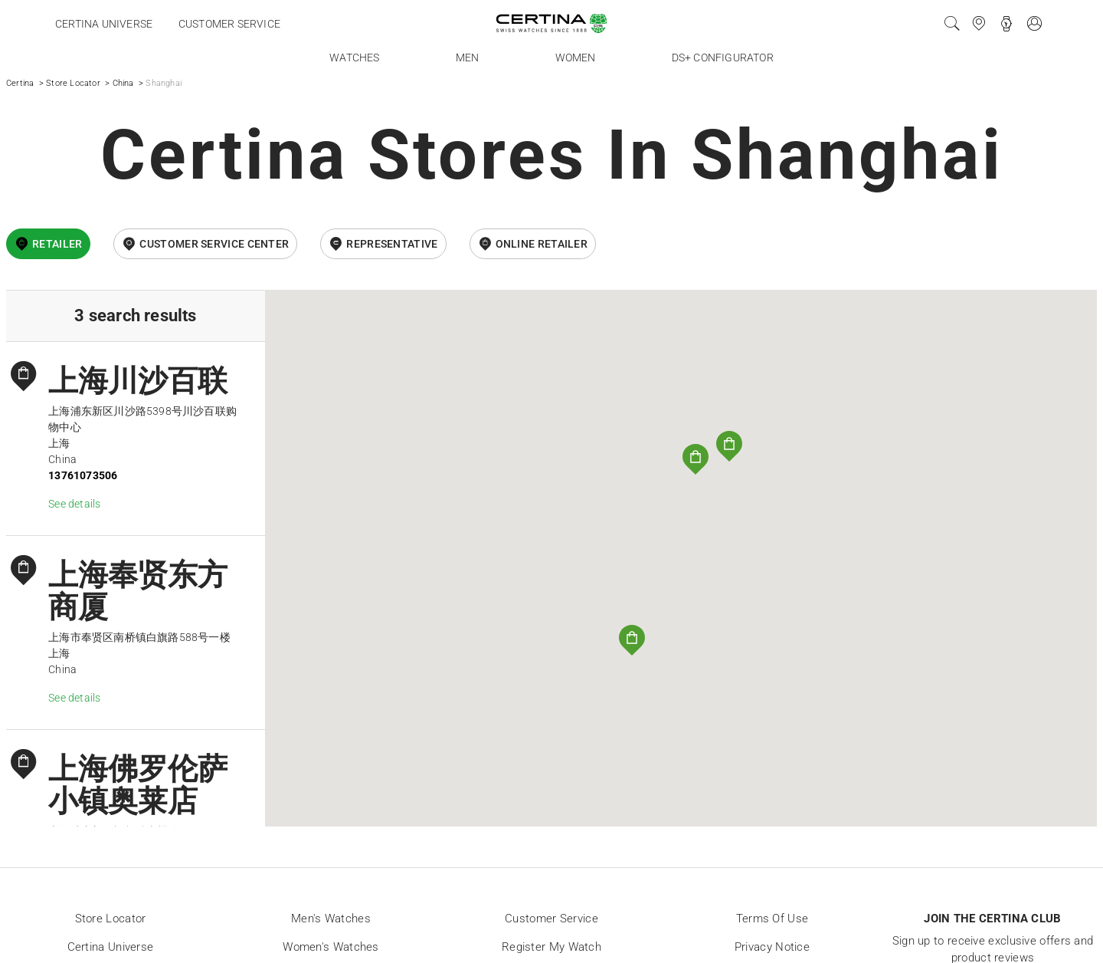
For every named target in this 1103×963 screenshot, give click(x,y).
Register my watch (551, 947)
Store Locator (73, 83)
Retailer (57, 244)
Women (575, 57)
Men (467, 57)
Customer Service (551, 918)
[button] (729, 446)
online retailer (542, 244)
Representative (391, 244)
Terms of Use (772, 918)
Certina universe (103, 24)
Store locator (110, 918)
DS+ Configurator (723, 57)
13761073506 (82, 475)
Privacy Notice (772, 947)
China (123, 83)
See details (74, 504)
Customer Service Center (214, 244)
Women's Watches (331, 947)
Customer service (229, 24)
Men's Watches (331, 918)
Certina (20, 83)
